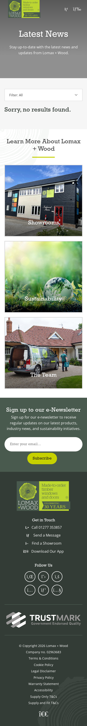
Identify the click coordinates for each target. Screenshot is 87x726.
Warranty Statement (43, 684)
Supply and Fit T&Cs (43, 703)
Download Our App (43, 551)
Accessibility (43, 690)
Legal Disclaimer (43, 671)
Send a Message (43, 535)
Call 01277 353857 (43, 527)
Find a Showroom (43, 543)
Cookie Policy (43, 665)
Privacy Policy (44, 677)
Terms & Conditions (43, 658)
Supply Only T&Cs (43, 696)
